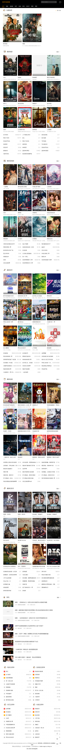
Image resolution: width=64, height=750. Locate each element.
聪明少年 (51, 256)
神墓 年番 (12, 472)
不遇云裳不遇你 (36, 186)
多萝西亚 (34, 129)
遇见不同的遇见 (51, 77)
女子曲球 (17, 674)
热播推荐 (9, 10)
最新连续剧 (10, 161)
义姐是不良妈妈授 (17, 684)
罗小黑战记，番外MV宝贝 (51, 475)
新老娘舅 (49, 348)
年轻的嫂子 (17, 693)
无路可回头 (12, 154)
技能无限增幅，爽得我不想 (51, 462)
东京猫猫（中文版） (12, 363)
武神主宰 (46, 712)
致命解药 (34, 77)
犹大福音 (51, 138)
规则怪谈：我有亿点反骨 (38, 457)
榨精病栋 (17, 687)
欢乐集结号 (31, 353)
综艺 (16, 6)
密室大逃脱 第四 (17, 734)
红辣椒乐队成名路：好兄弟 (12, 571)
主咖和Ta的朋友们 (12, 366)
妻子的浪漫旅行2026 (8, 295)
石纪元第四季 (12, 263)
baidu (41, 746)
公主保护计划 (21, 129)
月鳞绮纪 (34, 212)
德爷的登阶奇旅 (12, 590)
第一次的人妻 (17, 681)
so (47, 746)
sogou (44, 746)
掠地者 (31, 590)
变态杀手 (12, 147)
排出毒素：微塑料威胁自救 (31, 578)
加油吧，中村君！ (7, 431)
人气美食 (34, 348)
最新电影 (10, 51)
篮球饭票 (31, 571)
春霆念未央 (50, 238)
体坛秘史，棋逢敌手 (52, 514)
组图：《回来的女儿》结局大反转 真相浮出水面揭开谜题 (31, 602)
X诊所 (17, 718)
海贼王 (46, 724)
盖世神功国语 (51, 150)
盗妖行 (51, 247)
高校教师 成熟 (17, 690)
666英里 (12, 144)
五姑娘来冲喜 (35, 431)
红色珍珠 (31, 250)
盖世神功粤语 (31, 150)
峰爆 (24, 43)
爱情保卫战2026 (31, 356)
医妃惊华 (20, 457)
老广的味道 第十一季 (31, 587)
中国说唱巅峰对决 (17, 724)
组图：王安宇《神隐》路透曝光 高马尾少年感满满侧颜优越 (31, 633)
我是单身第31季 (12, 369)
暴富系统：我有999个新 (51, 465)
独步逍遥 (46, 715)
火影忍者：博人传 (46, 728)
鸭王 (17, 671)
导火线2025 (51, 144)
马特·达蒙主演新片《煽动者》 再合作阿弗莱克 (28, 657)
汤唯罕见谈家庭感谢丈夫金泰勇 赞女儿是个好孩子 (29, 626)
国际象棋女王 (51, 587)
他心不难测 (31, 244)
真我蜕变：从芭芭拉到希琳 (12, 575)
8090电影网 (34, 748)
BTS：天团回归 (22, 566)
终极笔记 (46, 678)
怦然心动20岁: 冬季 (8, 322)
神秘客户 (34, 103)
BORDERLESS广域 (12, 250)
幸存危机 (5, 43)
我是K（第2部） (7, 514)
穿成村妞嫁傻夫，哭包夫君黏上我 (55, 405)
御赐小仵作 (46, 684)
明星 (32, 6)
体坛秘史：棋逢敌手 (37, 514)
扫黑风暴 (46, 674)
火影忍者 (46, 734)
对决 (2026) (51, 250)
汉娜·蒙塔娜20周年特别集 (38, 566)
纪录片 (28, 6)
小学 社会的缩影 (12, 578)
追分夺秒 (49, 103)
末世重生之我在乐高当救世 (12, 462)
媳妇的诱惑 (17, 697)
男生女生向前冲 (22, 348)
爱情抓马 (12, 150)
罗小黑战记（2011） (12, 478)
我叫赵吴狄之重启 (22, 186)
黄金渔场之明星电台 (51, 366)
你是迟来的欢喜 (51, 212)
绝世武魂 (46, 721)
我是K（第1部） (22, 514)
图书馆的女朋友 (17, 700)
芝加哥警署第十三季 (31, 260)
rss (51, 746)
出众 (4, 77)
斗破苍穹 (46, 697)
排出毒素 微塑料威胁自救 (51, 578)
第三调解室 (6, 348)
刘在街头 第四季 (31, 366)
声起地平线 (51, 369)
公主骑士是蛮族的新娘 (31, 253)
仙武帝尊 (31, 469)
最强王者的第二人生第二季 (24, 405)
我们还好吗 (6, 540)
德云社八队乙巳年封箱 (51, 359)
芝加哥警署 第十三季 (31, 263)
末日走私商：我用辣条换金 (31, 462)
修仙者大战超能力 (12, 469)
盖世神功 (31, 144)
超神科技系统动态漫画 (52, 431)
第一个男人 (31, 256)
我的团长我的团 (46, 671)
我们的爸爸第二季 (12, 356)
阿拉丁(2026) (31, 141)
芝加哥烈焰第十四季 (51, 260)
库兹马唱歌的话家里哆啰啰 (12, 481)
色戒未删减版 (17, 678)
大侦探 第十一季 (51, 322)
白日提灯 (20, 238)
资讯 (23, 6)
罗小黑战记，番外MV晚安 (31, 475)
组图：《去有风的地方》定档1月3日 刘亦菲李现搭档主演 (31, 618)
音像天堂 (31, 584)
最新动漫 (10, 379)
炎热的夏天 (12, 587)
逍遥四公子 (35, 405)
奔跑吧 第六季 (17, 721)
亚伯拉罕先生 (12, 141)
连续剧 (11, 6)
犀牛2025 (51, 571)
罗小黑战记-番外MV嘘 (31, 478)
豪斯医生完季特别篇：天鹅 (51, 584)
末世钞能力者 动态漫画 (51, 356)
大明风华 (46, 700)
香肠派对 (46, 709)
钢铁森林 (5, 238)
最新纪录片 (10, 488)
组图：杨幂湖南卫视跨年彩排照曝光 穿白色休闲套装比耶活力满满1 (34, 610)
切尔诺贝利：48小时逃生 (53, 540)
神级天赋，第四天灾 (12, 475)
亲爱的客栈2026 (36, 322)
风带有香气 (51, 469)
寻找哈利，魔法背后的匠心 (39, 540)
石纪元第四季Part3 (31, 481)
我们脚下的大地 (22, 540)
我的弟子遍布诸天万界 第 (31, 465)
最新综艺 (10, 270)
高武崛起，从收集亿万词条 (51, 472)
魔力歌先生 (20, 322)
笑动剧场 (12, 353)
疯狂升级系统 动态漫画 (31, 472)
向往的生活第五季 (17, 728)
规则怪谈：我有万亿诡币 (53, 457)
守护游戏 (51, 141)
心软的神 (49, 186)
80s (27, 748)
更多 (58, 51)
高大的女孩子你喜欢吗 (9, 405)
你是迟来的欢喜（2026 (31, 247)
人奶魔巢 (49, 129)
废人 (31, 138)
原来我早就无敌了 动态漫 (12, 359)
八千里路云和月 (31, 135)
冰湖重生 (34, 238)
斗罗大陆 (46, 718)
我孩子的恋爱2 (31, 369)
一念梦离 (5, 186)
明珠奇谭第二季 (12, 247)
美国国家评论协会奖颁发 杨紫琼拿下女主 (26, 641)
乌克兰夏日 (31, 575)
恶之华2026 (12, 253)
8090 (30, 748)
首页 (3, 6)
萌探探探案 (17, 731)
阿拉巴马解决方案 (51, 575)
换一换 (58, 10)
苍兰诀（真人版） (46, 690)
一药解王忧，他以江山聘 (9, 457)
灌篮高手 (46, 737)
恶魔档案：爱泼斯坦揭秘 (31, 581)
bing (49, 746)
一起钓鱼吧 (31, 372)
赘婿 (46, 687)
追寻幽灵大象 (12, 584)
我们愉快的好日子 (51, 244)
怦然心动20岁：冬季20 (51, 363)
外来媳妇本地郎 (46, 681)
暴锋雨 (19, 212)
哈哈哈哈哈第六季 (31, 359)
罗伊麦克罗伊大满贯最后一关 (10, 566)
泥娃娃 (19, 77)
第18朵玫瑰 (21, 103)
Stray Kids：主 (12, 581)
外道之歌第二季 (51, 253)
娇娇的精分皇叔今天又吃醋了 (25, 431)
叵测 (4, 129)
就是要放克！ (51, 581)
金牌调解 (51, 353)
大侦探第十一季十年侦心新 (12, 372)
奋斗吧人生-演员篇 (37, 295)
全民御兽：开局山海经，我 (12, 465)
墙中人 (5, 103)
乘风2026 (49, 295)
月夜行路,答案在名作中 (12, 244)
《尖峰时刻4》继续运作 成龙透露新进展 (26, 649)
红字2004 (12, 135)
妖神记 (46, 731)
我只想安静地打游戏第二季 (51, 478)
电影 (7, 6)
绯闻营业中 (12, 256)
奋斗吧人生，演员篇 (31, 363)
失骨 (4, 212)
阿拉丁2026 (12, 138)
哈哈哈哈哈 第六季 (22, 295)
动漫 (20, 6)
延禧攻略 (46, 693)
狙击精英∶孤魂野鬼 (31, 154)
